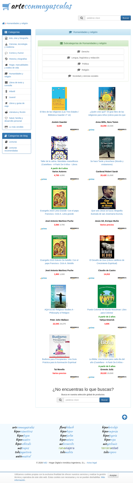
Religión (83, 70)
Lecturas (13, 142)
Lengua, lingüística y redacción (83, 58)
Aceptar (113, 475)
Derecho (83, 51)
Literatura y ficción (17, 112)
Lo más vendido (16, 127)
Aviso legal (92, 463)
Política (83, 64)
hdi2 (45, 463)
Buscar (126, 18)
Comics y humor (16, 53)
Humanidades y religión (17, 23)
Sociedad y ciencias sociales (83, 76)
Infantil (12, 91)
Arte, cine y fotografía (18, 38)
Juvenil (12, 97)
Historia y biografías (18, 59)
